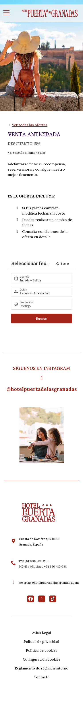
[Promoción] (44, 306)
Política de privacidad (41, 641)
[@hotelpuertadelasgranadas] (41, 378)
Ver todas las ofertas (29, 125)
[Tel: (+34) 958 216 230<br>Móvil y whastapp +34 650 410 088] (13, 563)
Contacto (42, 677)
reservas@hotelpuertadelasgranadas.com (49, 583)
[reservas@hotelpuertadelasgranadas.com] (13, 582)
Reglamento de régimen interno (41, 668)
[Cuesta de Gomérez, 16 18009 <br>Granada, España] (13, 541)
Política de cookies (41, 650)
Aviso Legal (41, 632)
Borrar (62, 264)
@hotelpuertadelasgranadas (42, 389)
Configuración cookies (41, 659)
